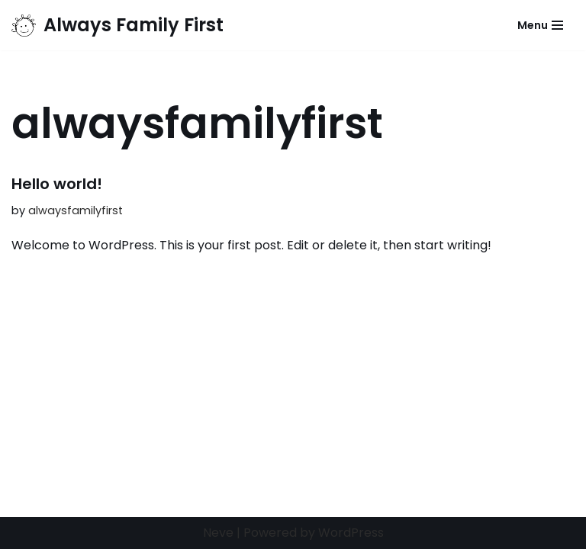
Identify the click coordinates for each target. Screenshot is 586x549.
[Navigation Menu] (540, 25)
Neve (218, 532)
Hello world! (56, 183)
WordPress (351, 532)
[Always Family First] (117, 25)
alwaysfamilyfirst (75, 210)
